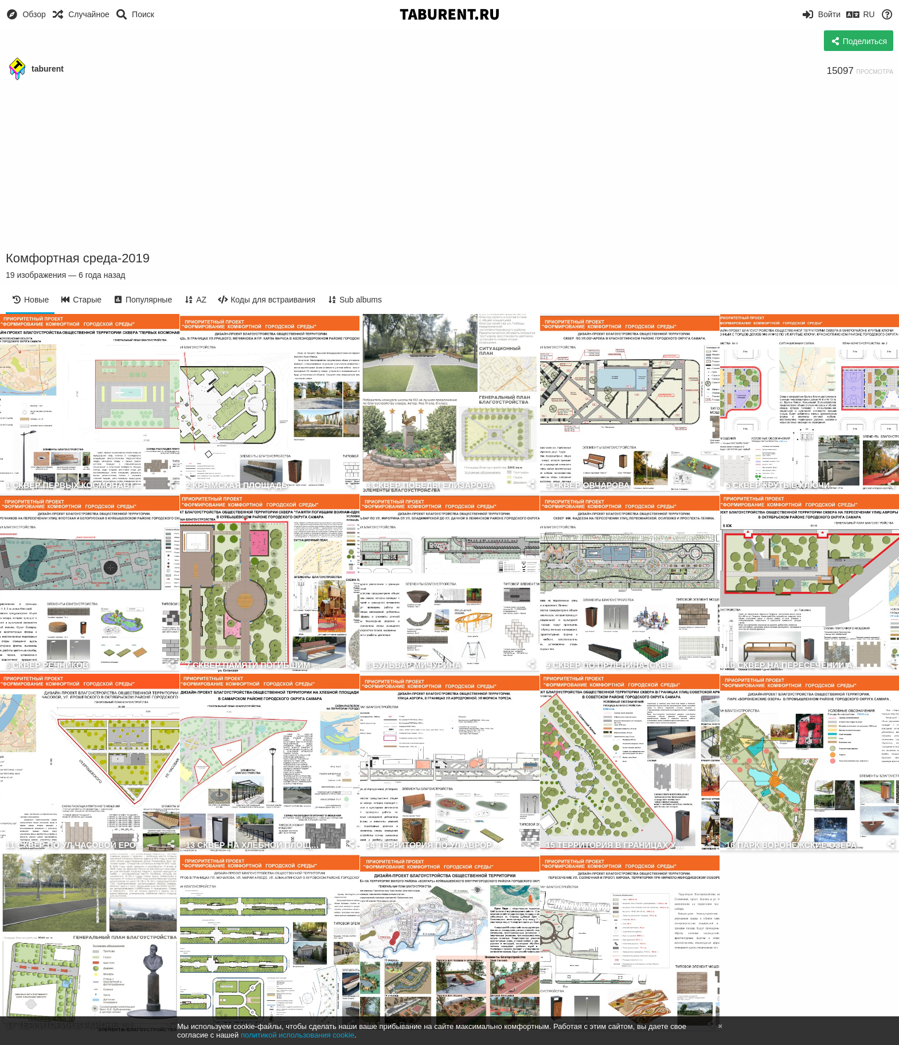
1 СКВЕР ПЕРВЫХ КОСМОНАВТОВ (75, 485)
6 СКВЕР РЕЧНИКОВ (47, 665)
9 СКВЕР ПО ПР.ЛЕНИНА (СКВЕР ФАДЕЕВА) (615, 665)
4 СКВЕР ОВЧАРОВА (588, 485)
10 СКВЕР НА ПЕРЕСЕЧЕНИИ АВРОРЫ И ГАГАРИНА (795, 665)
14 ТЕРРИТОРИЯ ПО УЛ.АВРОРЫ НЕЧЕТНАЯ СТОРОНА (435, 845)
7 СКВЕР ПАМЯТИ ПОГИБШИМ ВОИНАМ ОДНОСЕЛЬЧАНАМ (255, 665)
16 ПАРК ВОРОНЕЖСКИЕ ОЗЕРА (791, 845)
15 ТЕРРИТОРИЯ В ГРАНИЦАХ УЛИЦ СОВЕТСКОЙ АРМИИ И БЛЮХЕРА (615, 845)
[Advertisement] (449, 166)
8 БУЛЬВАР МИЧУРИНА (413, 665)
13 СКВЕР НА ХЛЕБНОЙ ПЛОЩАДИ (255, 845)
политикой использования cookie (297, 1035)
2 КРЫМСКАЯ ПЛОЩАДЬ (236, 485)
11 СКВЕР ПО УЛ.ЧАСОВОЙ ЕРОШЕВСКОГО (75, 845)
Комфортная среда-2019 (78, 258)
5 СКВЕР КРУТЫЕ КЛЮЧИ (778, 485)
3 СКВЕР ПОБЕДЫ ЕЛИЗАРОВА (430, 485)
